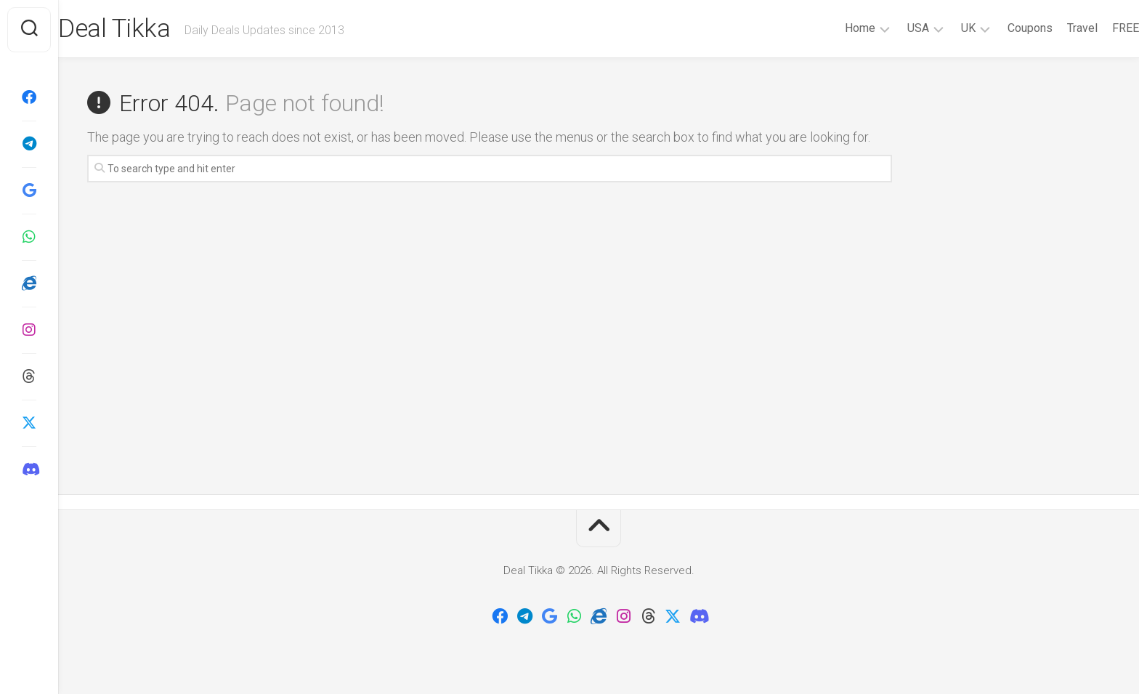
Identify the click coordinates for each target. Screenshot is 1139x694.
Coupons (1001, 28)
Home (831, 28)
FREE (1096, 28)
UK (939, 28)
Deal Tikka (144, 30)
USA (889, 28)
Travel (1053, 28)
